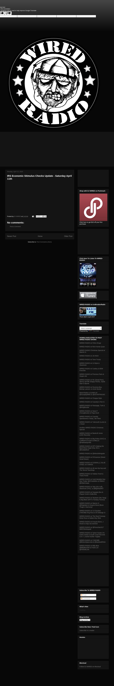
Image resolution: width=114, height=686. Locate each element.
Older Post (68, 236)
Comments (85, 598)
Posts (84, 595)
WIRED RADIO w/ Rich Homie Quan (92, 347)
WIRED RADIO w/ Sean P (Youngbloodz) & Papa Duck (89, 412)
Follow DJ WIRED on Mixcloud (90, 666)
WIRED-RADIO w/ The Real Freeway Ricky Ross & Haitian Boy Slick (92, 517)
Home (40, 236)
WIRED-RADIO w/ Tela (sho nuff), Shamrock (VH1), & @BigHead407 (91, 488)
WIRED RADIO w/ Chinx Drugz (90, 343)
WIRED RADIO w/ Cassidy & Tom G (92, 402)
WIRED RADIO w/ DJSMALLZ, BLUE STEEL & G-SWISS (92, 463)
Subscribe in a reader (86, 630)
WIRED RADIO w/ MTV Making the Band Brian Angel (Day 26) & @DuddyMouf (91, 448)
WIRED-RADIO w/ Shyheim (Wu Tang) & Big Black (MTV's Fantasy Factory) (92, 499)
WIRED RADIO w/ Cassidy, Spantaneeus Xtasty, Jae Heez (90, 417)
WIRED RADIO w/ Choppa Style (90, 398)
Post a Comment (15, 226)
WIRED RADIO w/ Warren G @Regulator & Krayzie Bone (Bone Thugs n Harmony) (91, 505)
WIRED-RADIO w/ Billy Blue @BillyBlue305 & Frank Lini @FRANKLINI (89, 547)
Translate (93, 331)
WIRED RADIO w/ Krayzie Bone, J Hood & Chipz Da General (91, 523)
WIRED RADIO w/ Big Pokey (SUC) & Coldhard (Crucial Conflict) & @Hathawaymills (92, 440)
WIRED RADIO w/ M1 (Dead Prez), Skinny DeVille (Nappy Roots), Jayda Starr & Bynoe (92, 381)
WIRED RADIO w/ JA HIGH (89, 356)
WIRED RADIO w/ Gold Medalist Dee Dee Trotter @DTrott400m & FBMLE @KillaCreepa (92, 481)
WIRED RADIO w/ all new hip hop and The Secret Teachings (92, 469)
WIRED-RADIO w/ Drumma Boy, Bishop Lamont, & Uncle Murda (90, 388)
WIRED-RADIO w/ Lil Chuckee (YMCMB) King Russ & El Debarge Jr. (92, 511)
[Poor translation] (8, 13)
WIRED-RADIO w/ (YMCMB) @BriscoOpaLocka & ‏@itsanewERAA (92, 541)
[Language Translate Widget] (90, 328)
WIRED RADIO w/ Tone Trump (90, 359)
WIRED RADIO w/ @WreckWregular (92, 453)
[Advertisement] (57, 147)
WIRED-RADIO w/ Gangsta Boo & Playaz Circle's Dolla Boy (91, 493)
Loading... (82, 610)
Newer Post (11, 236)
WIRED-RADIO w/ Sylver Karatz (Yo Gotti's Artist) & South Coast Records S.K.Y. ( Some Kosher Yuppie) (92, 534)
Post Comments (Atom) (44, 242)
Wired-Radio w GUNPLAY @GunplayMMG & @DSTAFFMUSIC (92, 394)
